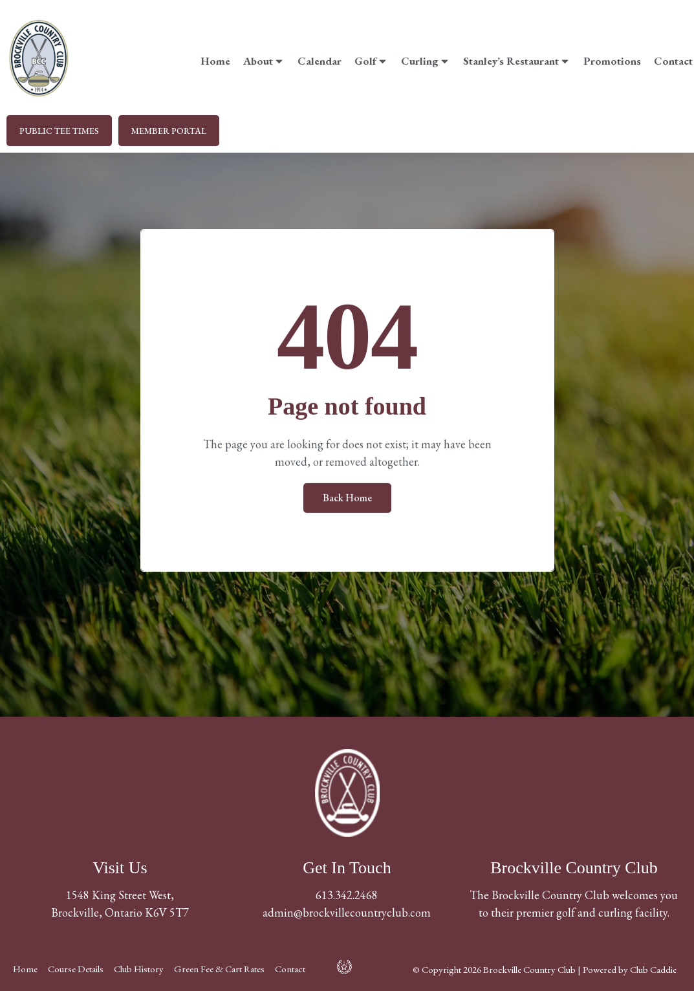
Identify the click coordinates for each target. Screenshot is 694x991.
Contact (673, 61)
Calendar (320, 61)
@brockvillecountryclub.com (362, 912)
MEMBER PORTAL (168, 130)
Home (215, 61)
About (264, 61)
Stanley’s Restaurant (516, 61)
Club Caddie (653, 969)
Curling (425, 61)
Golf (371, 61)
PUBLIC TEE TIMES (59, 130)
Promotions (612, 61)
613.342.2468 (347, 895)
